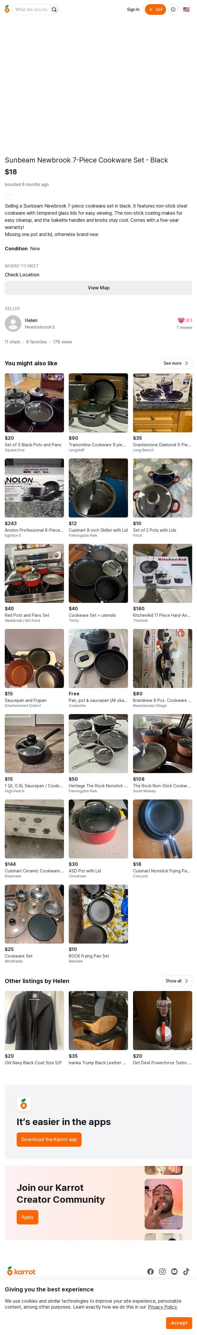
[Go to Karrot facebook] (150, 1271)
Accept (179, 1323)
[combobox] (31, 9)
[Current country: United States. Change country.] (186, 9)
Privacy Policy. (163, 1307)
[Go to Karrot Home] (21, 1271)
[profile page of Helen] (13, 323)
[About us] (173, 9)
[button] (176, 363)
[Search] (54, 9)
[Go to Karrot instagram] (162, 1271)
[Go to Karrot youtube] (174, 1271)
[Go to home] (7, 9)
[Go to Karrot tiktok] (186, 1271)
